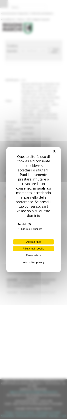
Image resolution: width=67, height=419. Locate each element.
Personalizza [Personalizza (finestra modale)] (33, 255)
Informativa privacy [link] (33, 262)
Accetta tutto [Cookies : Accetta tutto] (33, 241)
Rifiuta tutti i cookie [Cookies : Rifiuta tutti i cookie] (33, 248)
